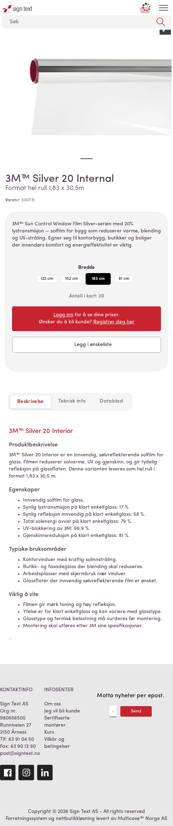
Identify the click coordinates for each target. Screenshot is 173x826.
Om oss (52, 704)
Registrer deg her (113, 322)
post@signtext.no (20, 753)
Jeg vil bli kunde (62, 711)
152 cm (71, 279)
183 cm (98, 279)
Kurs (49, 732)
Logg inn (63, 315)
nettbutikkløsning (75, 818)
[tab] (72, 401)
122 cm (47, 279)
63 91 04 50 (21, 739)
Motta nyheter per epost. (130, 696)
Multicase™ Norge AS (142, 818)
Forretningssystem (26, 818)
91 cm (124, 279)
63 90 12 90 (23, 746)
